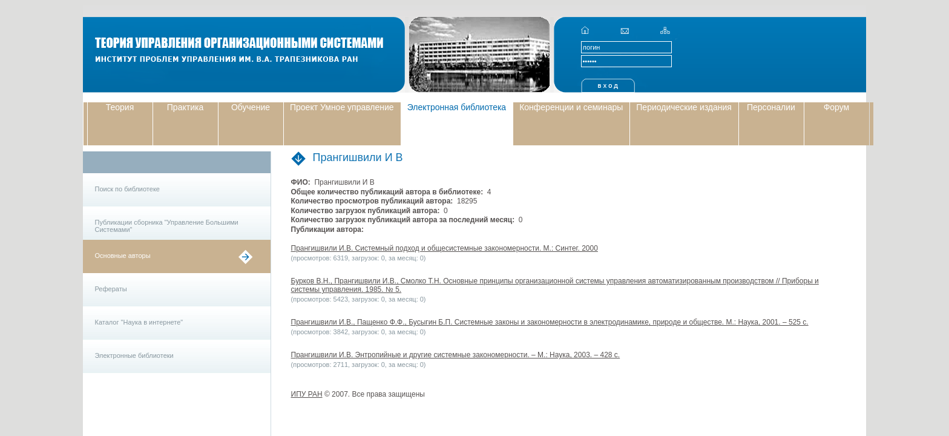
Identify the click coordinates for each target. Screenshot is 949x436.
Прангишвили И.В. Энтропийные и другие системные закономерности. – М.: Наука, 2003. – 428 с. (455, 355)
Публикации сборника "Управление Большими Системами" (166, 226)
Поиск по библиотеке (127, 189)
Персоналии (771, 107)
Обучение (250, 107)
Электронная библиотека (457, 107)
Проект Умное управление (342, 107)
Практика (185, 107)
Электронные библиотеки (134, 355)
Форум (837, 107)
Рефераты (111, 288)
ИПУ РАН (307, 394)
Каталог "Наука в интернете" (139, 322)
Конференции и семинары (571, 107)
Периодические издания (684, 107)
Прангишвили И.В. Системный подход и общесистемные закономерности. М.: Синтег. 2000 (444, 248)
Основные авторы (123, 255)
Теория (120, 107)
